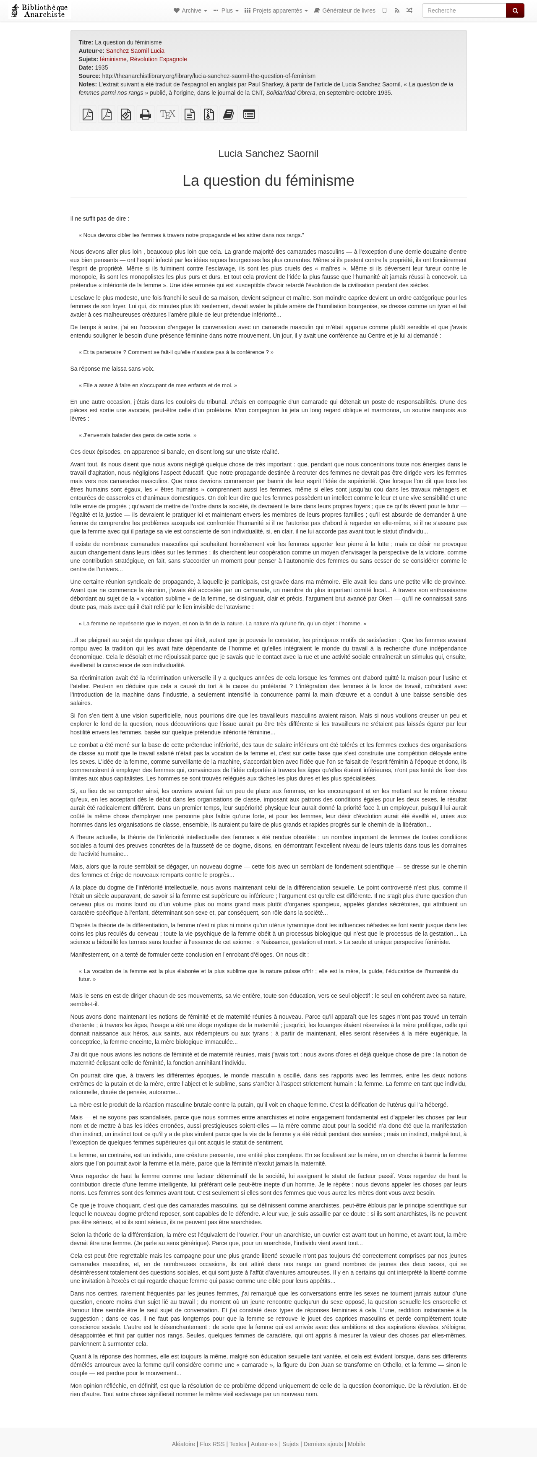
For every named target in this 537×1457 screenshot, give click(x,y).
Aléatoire (183, 1444)
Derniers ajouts (323, 1444)
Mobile (356, 1444)
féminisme (113, 59)
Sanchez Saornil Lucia (135, 50)
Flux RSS (212, 1444)
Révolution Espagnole (158, 59)
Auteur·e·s (264, 1444)
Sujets (290, 1444)
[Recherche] (464, 10)
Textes (237, 1444)
